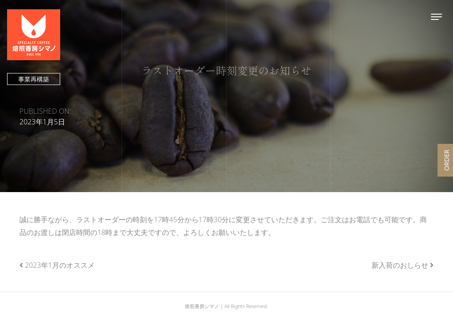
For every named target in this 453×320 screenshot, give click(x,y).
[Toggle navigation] (436, 16)
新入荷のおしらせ (400, 265)
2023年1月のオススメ (60, 265)
